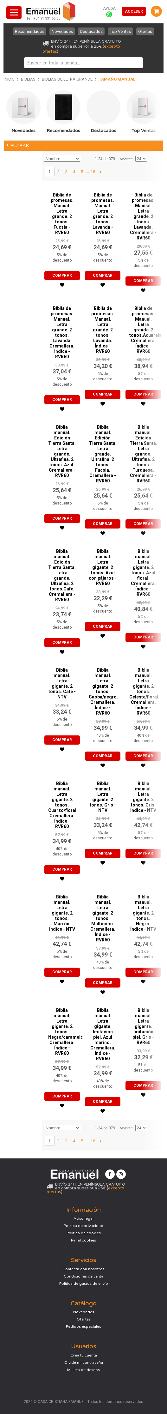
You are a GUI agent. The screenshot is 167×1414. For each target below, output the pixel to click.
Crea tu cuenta (83, 1355)
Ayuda (109, 8)
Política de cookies (84, 1233)
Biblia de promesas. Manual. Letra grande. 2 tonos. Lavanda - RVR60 (102, 213)
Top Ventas (120, 31)
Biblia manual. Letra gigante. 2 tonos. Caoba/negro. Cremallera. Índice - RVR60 (103, 692)
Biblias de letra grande (67, 79)
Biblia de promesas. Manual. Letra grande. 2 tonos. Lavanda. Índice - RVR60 (102, 330)
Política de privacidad (83, 1226)
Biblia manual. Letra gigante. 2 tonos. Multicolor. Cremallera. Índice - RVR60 (102, 918)
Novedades (62, 31)
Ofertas (145, 31)
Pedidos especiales (83, 1326)
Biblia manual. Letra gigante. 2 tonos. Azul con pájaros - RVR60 (103, 567)
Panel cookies (83, 1240)
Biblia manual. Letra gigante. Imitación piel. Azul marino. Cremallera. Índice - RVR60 (102, 1034)
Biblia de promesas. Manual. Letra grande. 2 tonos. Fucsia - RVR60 (62, 213)
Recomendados (29, 31)
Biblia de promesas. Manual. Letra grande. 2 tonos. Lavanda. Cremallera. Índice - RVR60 (61, 332)
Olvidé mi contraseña (83, 1362)
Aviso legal (83, 1218)
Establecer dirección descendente (86, 159)
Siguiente (101, 172)
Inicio (9, 79)
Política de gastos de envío (83, 1283)
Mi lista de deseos (83, 1370)
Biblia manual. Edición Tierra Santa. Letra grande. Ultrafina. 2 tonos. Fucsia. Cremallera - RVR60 (103, 454)
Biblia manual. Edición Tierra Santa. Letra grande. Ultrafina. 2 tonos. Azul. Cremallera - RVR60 (62, 451)
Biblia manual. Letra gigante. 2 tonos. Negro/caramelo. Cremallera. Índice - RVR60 (66, 1032)
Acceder (134, 11)
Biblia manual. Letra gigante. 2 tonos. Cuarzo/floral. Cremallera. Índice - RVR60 (63, 805)
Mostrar (126, 159)
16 (93, 171)
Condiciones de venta (83, 1276)
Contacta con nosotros (83, 1269)
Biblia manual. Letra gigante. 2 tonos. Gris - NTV (103, 797)
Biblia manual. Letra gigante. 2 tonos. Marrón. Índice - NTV (62, 913)
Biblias (28, 79)
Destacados (91, 31)
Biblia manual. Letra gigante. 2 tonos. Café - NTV (62, 683)
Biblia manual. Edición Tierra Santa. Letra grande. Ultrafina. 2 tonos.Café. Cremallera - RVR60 (62, 575)
